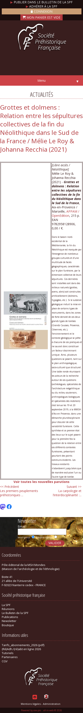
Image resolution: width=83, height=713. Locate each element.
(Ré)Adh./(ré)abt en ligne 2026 (21, 649)
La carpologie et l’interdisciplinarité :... (67, 490)
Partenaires (10, 657)
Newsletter (9, 621)
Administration (51, 703)
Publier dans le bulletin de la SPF (41, 2)
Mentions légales (31, 703)
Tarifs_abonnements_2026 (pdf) (23, 645)
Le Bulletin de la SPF (15, 613)
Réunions (8, 609)
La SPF (6, 605)
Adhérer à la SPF (41, 6)
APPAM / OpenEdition (65, 213)
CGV (5, 661)
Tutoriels (8, 653)
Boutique (8, 625)
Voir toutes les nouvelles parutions (41, 482)
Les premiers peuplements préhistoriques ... (19, 490)
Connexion (41, 11)
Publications (10, 617)
